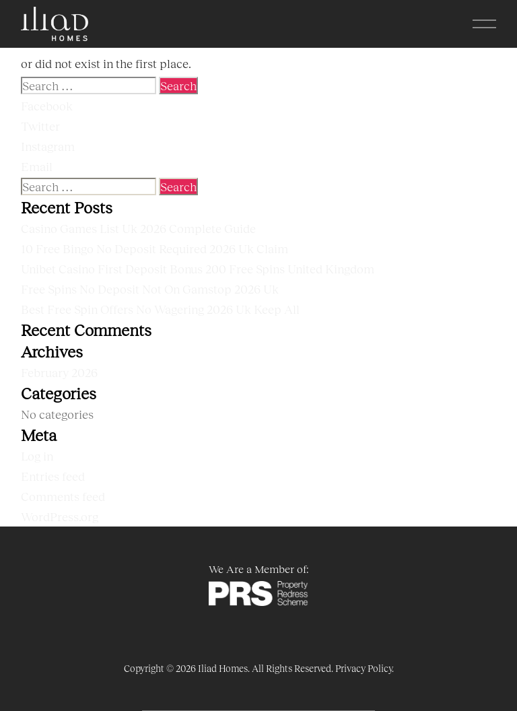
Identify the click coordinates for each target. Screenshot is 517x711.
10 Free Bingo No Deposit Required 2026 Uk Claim (154, 248)
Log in (37, 455)
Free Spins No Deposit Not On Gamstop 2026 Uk (150, 288)
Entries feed (53, 476)
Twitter (40, 125)
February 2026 (59, 372)
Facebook (47, 105)
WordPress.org (59, 516)
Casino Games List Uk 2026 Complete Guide (138, 228)
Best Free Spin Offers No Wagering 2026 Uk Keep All (160, 309)
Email (37, 166)
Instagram (48, 146)
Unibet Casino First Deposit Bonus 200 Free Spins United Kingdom (197, 268)
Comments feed (63, 496)
